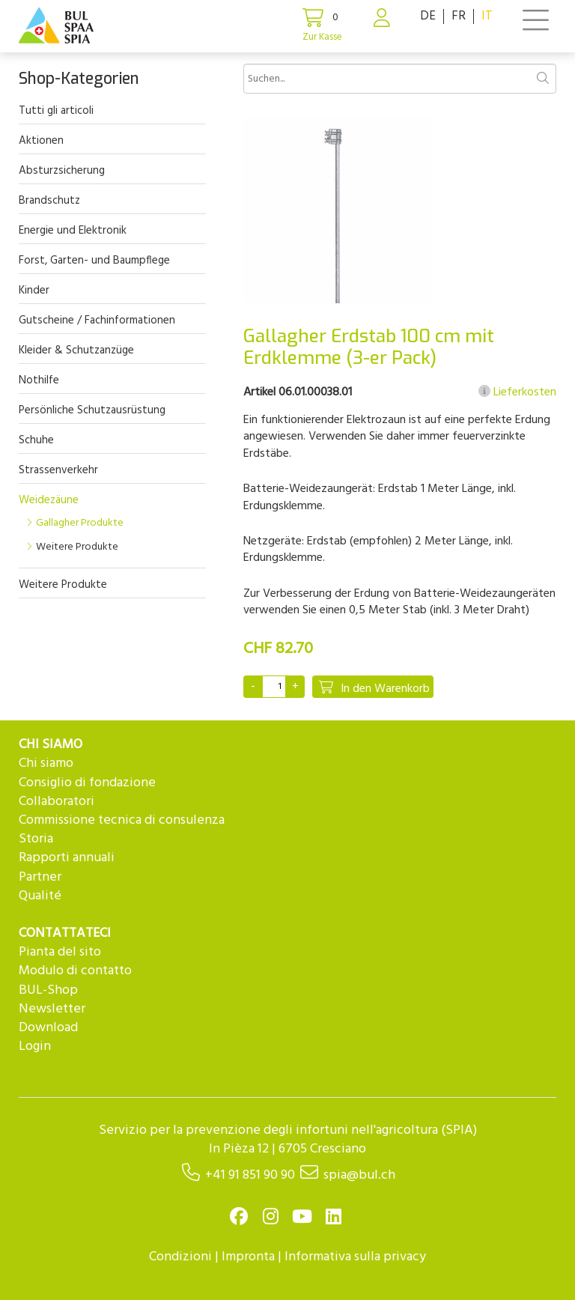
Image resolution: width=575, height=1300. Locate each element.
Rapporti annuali (67, 858)
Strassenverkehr (58, 470)
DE (428, 16)
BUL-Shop (48, 990)
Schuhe (36, 440)
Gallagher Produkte (80, 523)
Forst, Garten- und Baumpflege (94, 261)
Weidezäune (49, 500)
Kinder (34, 291)
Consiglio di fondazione (87, 783)
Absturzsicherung (62, 171)
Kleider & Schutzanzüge (76, 350)
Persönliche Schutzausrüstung (92, 410)
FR (458, 16)
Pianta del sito (60, 952)
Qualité (40, 896)
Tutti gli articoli (56, 111)
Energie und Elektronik (73, 231)
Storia (36, 839)
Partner (40, 877)
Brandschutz (49, 201)
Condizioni (180, 1257)
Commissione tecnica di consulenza (122, 820)
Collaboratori (56, 801)
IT (487, 16)
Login (35, 1046)
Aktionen (41, 141)
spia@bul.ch (359, 1175)
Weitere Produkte (77, 547)
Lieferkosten (517, 392)
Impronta (248, 1257)
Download (48, 1028)
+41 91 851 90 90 (250, 1175)
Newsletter (52, 1009)
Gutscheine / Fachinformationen (97, 320)
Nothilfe (39, 380)
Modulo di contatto (75, 971)
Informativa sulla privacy (355, 1257)
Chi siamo (46, 763)
